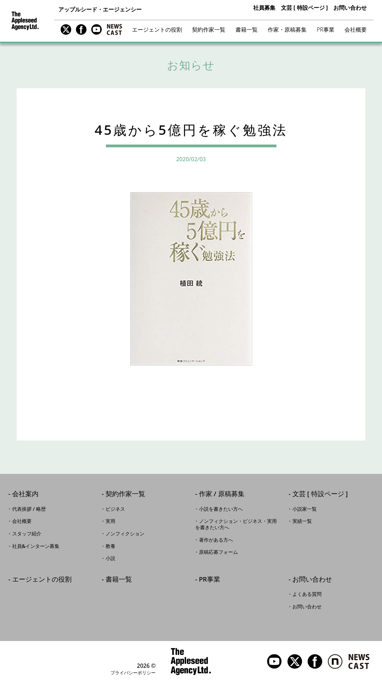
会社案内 (25, 494)
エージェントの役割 (157, 29)
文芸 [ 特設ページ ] (304, 7)
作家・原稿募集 (287, 29)
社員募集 (264, 7)
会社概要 (355, 29)
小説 (110, 558)
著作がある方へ (216, 540)
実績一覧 (302, 521)
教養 (110, 546)
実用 (110, 521)
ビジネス (115, 509)
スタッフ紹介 (26, 534)
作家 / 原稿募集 (221, 494)
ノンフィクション (125, 534)
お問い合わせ (350, 7)
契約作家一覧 (208, 29)
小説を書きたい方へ (221, 509)
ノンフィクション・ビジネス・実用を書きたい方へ (236, 524)
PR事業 (325, 29)
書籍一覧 (246, 29)
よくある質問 (307, 594)
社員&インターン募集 (36, 546)
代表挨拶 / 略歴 (29, 509)
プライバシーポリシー (133, 672)
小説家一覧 (304, 509)
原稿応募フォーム (218, 552)
